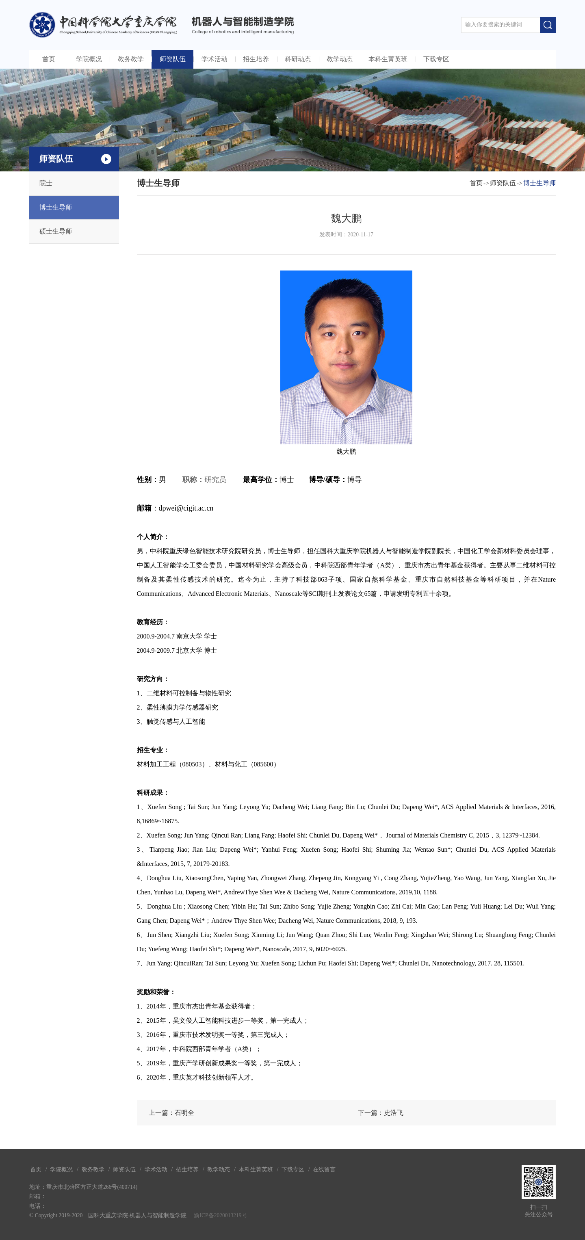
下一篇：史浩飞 (380, 1112)
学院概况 (89, 59)
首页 (48, 59)
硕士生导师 (55, 231)
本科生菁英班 (387, 59)
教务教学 (131, 59)
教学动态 (340, 59)
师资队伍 (173, 59)
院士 (45, 183)
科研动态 (298, 59)
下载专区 (436, 59)
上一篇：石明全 (171, 1112)
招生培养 (256, 59)
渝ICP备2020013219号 (220, 1215)
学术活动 (215, 59)
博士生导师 (55, 207)
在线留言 (324, 1169)
